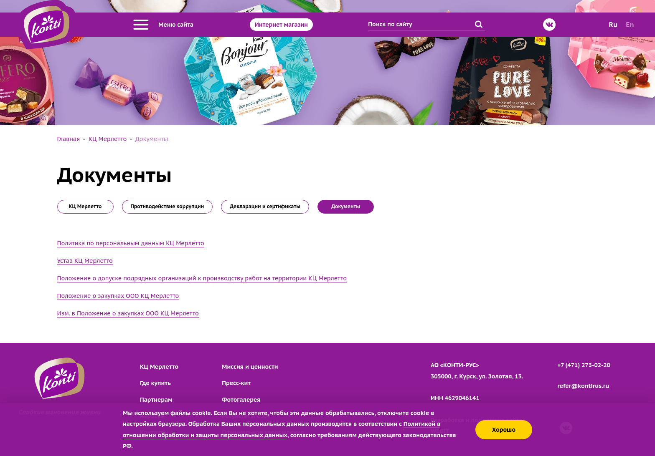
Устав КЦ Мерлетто (85, 261)
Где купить (155, 383)
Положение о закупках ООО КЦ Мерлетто (118, 296)
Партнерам (156, 399)
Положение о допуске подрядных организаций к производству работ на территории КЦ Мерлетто (202, 278)
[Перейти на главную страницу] (46, 24)
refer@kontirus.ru (583, 386)
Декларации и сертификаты (265, 206)
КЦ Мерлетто (85, 206)
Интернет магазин (281, 24)
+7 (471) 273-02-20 (583, 365)
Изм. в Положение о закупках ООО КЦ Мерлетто (128, 313)
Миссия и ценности (250, 366)
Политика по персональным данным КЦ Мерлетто (130, 243)
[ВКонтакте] (549, 24)
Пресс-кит (236, 383)
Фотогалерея (241, 399)
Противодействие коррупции (167, 206)
